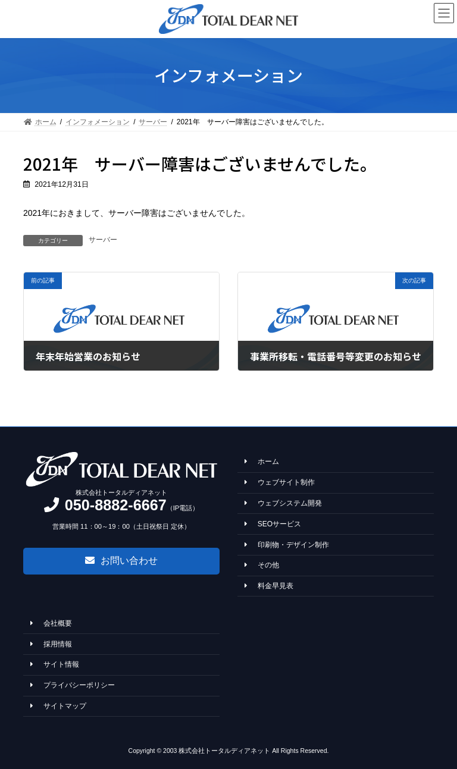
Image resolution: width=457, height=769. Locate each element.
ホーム (262, 461)
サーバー (103, 240)
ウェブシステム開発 (283, 503)
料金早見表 (269, 586)
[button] (121, 560)
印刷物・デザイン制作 (287, 544)
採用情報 (51, 643)
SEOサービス (273, 524)
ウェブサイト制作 (280, 482)
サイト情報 (54, 664)
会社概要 (51, 623)
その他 (262, 565)
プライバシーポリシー (72, 685)
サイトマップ (58, 706)
